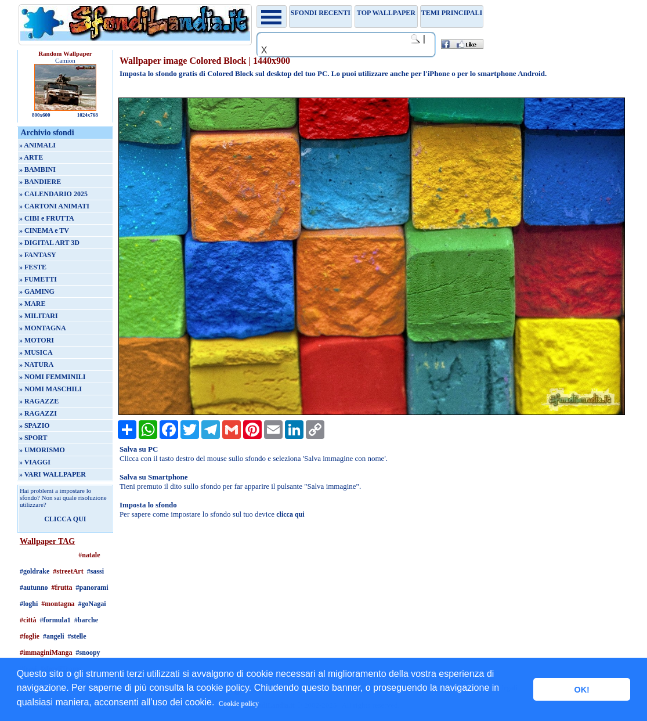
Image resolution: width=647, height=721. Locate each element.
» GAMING (37, 291)
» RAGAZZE (39, 401)
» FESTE (32, 267)
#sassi (95, 571)
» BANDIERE (40, 182)
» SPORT (33, 438)
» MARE (32, 304)
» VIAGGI (34, 462)
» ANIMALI (37, 145)
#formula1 (55, 620)
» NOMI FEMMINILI (52, 377)
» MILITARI (38, 316)
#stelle (77, 636)
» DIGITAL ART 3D (49, 243)
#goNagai (92, 604)
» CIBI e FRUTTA (46, 218)
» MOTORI (36, 340)
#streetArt (68, 571)
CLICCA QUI (65, 519)
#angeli (53, 636)
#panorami (92, 587)
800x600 (41, 115)
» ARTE (31, 157)
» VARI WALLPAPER (52, 474)
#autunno (34, 587)
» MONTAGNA (42, 328)
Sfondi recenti (320, 13)
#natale (89, 555)
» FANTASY (37, 255)
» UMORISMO (42, 450)
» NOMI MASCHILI (50, 389)
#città (28, 620)
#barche (86, 620)
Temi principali (451, 13)
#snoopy (88, 652)
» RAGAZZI (38, 413)
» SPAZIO (34, 425)
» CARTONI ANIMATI (54, 206)
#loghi (29, 604)
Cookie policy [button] (238, 704)
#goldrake (34, 571)
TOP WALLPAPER (386, 13)
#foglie (29, 636)
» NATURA (36, 364)
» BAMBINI (37, 169)
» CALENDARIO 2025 (53, 194)
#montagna (57, 604)
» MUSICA (36, 352)
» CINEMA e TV (44, 230)
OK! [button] (581, 689)
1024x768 (87, 115)
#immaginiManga (46, 652)
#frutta (62, 587)
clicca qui (290, 514)
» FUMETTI (38, 279)
